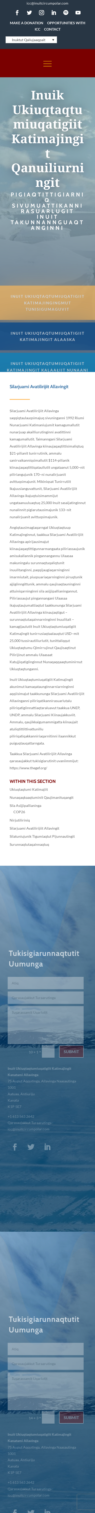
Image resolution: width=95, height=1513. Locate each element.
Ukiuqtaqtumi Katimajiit (29, 789)
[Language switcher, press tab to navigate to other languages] (31, 39)
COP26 (19, 812)
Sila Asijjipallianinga (25, 805)
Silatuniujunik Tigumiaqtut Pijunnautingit (42, 836)
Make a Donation (26, 23)
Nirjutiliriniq (20, 820)
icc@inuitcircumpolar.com (47, 3)
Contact (52, 29)
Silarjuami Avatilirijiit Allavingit (34, 828)
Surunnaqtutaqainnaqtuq (29, 844)
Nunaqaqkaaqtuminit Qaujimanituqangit (41, 797)
